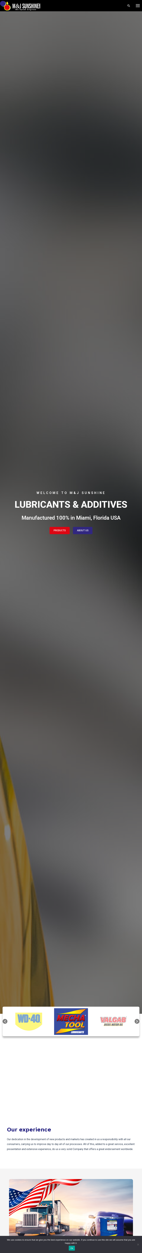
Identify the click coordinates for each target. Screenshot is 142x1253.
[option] (71, 1021)
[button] (5, 1021)
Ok (71, 1248)
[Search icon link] (128, 6)
